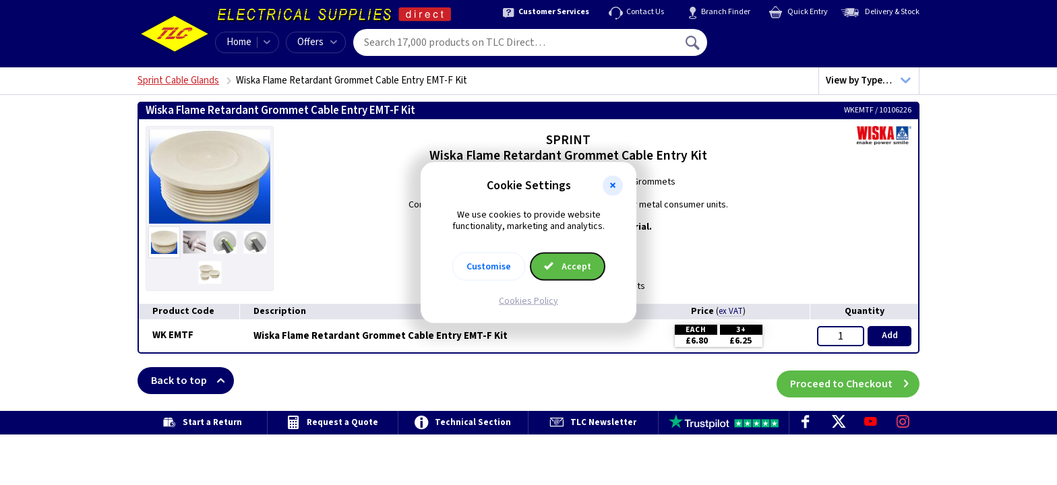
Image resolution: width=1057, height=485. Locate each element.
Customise (488, 266)
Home (239, 42)
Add (890, 335)
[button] (613, 186)
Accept (567, 266)
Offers (317, 42)
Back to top (192, 380)
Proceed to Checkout (854, 380)
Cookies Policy (528, 300)
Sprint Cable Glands (178, 80)
